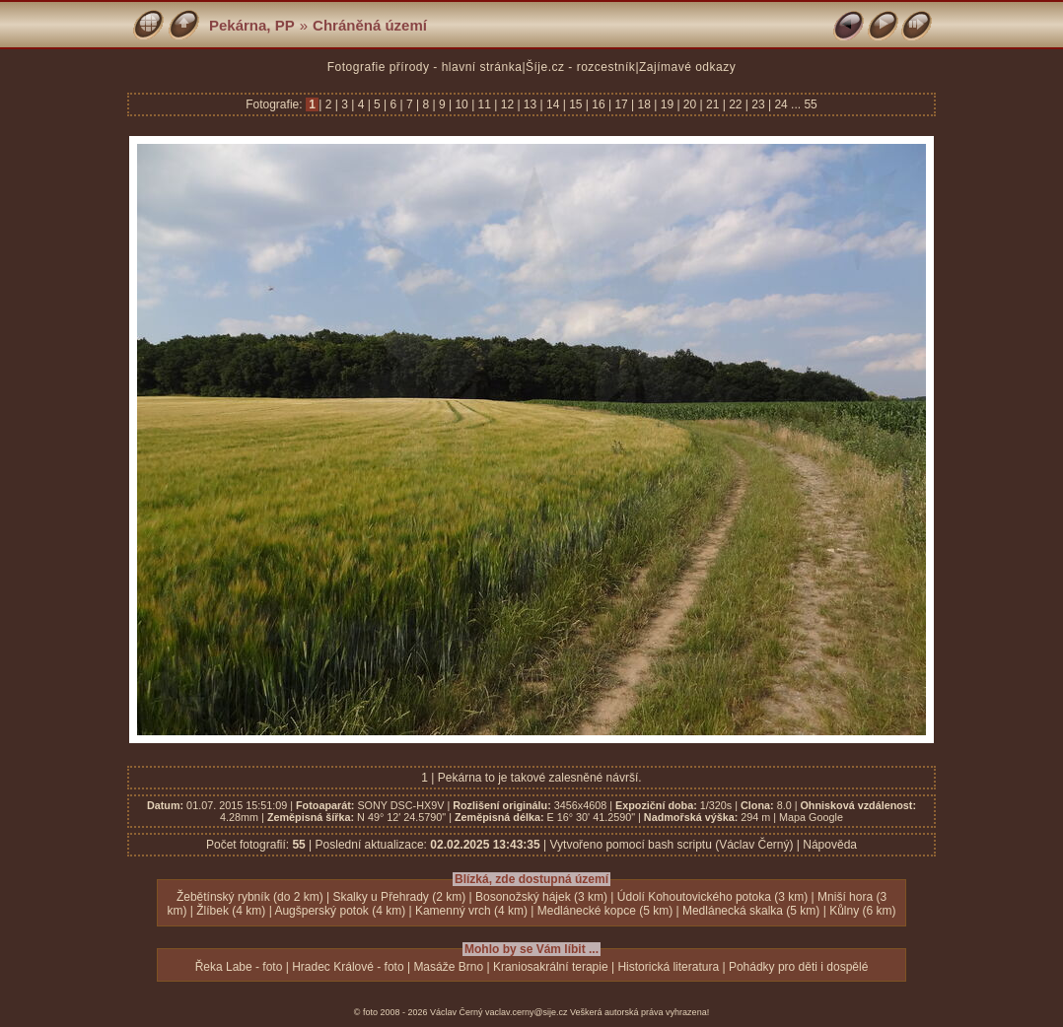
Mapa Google (811, 817)
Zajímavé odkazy (687, 67)
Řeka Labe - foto (239, 967)
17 (621, 104)
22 (735, 104)
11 (484, 104)
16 (598, 104)
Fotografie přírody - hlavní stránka (425, 67)
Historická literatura (668, 967)
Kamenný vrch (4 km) (471, 911)
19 (666, 104)
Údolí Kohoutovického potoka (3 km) (712, 897)
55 (810, 104)
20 (690, 104)
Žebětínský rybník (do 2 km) (250, 897)
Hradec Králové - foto (347, 967)
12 (507, 104)
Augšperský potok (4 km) (339, 911)
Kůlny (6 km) (862, 911)
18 (644, 104)
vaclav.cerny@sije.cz (526, 1012)
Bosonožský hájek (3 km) (541, 897)
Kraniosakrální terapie (550, 967)
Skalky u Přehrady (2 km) (398, 897)
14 (553, 104)
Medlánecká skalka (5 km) (750, 911)
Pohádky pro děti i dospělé (798, 967)
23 (758, 104)
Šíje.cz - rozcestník (580, 67)
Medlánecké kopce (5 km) (605, 911)
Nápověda (830, 845)
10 (461, 104)
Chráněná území (370, 25)
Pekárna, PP (252, 25)
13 (530, 104)
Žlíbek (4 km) (230, 911)
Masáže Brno (448, 967)
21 (713, 104)
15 (576, 104)
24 (781, 104)
